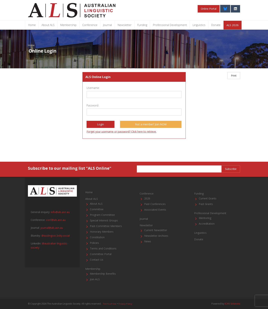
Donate (216, 25)
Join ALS (95, 279)
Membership (68, 25)
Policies (94, 243)
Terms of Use (109, 303)
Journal (107, 25)
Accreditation (207, 223)
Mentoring (205, 218)
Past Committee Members (106, 226)
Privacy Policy (125, 303)
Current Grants (207, 198)
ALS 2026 (232, 25)
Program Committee (102, 215)
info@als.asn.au (60, 212)
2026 (147, 198)
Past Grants (206, 204)
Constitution (97, 237)
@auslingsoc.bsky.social (55, 235)
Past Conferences (155, 204)
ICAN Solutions (232, 303)
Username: (93, 88)
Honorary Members (102, 231)
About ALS (48, 25)
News (147, 241)
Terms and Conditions (103, 248)
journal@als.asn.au (51, 227)
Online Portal (208, 8)
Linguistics (199, 25)
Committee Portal (100, 254)
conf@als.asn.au (56, 220)
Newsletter (125, 25)
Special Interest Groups (104, 220)
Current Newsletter (155, 230)
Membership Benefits (103, 273)
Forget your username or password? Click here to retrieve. (122, 131)
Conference (89, 25)
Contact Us (96, 259)
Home (32, 25)
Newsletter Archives (156, 235)
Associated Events (155, 209)
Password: (93, 105)
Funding (142, 25)
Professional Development (170, 25)
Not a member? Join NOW (151, 124)
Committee (96, 209)
